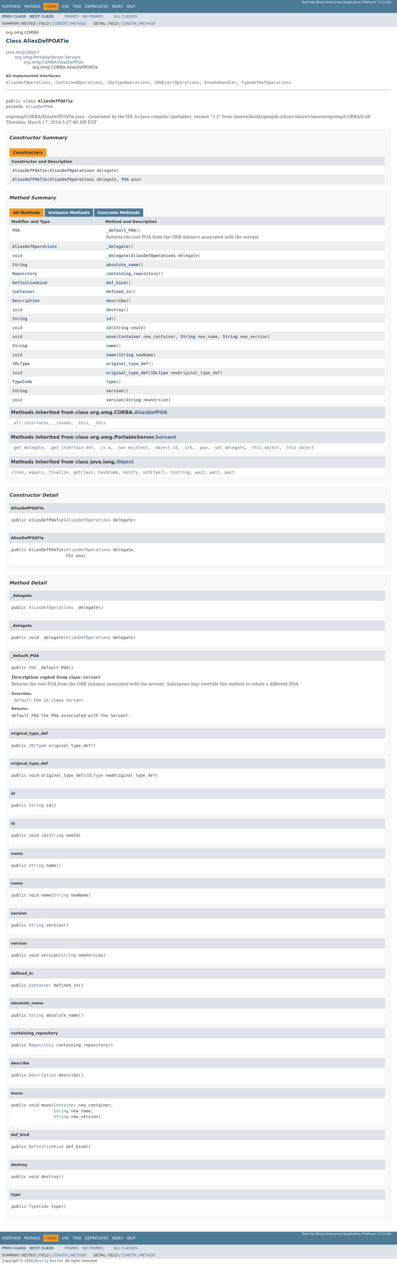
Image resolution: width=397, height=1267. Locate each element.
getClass (83, 472)
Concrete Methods (119, 212)
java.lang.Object (22, 52)
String (19, 264)
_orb (188, 447)
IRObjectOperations (177, 82)
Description (26, 300)
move (111, 336)
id (108, 318)
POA (125, 179)
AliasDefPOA (39, 106)
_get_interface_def (71, 447)
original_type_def (127, 363)
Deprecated (97, 6)
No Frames (92, 16)
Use (65, 6)
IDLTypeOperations (129, 82)
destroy (115, 309)
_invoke (62, 422)
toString (180, 472)
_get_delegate (27, 447)
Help (131, 6)
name (111, 345)
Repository (24, 273)
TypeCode (22, 381)
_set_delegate (228, 447)
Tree (76, 6)
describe (116, 300)
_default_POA (121, 230)
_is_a (104, 447)
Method (78, 23)
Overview (11, 6)
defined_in (118, 291)
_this (82, 422)
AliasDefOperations (28, 82)
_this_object (264, 447)
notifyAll (154, 472)
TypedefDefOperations (266, 82)
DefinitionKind (29, 282)
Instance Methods (68, 212)
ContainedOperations (79, 82)
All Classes (125, 16)
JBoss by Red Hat (48, 1261)
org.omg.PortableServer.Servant (48, 57)
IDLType (21, 363)
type (111, 381)
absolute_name (122, 264)
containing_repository (132, 273)
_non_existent (132, 447)
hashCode (108, 472)
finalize (58, 472)
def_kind (116, 282)
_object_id (165, 447)
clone (17, 472)
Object (125, 462)
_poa (202, 447)
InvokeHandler (220, 82)
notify (130, 472)
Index (117, 6)
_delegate (117, 246)
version (115, 390)
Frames (72, 16)
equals (36, 472)
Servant (166, 437)
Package (32, 6)
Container (23, 291)
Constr (59, 23)
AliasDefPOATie (29, 170)
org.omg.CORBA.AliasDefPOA (53, 62)
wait (200, 472)
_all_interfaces (30, 422)
